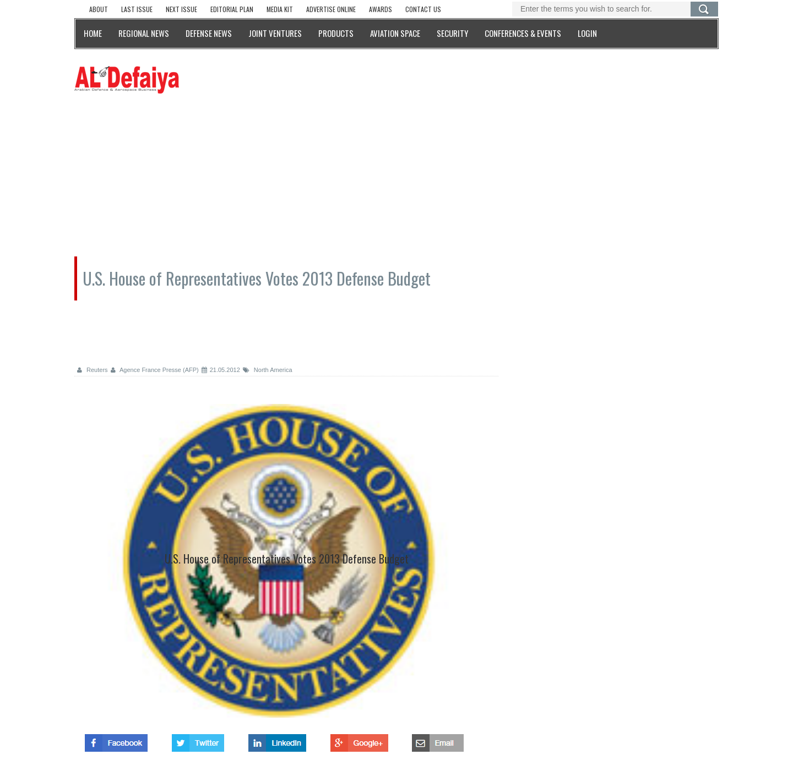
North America (267, 370)
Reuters (92, 370)
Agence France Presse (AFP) (155, 370)
